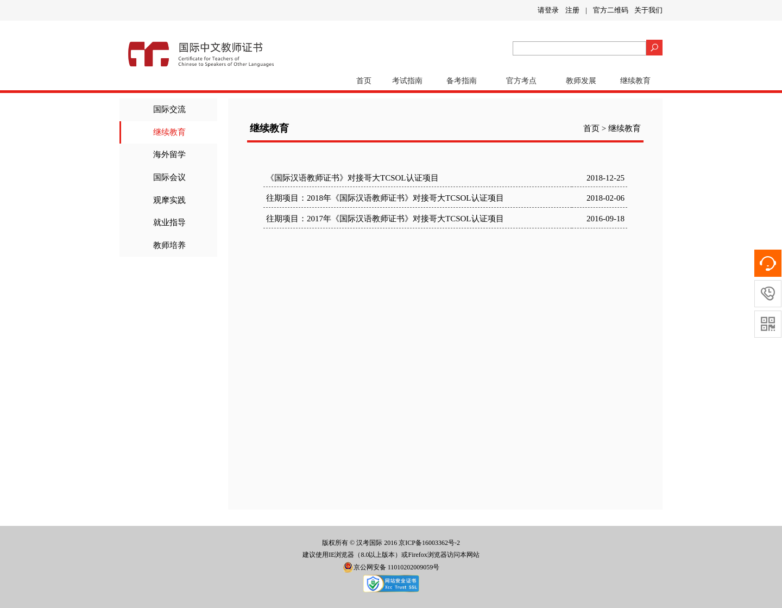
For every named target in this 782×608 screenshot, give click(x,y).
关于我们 (648, 10)
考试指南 (407, 81)
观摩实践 (169, 200)
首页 (363, 81)
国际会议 (169, 177)
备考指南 (461, 81)
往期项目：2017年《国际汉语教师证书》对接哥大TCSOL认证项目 (385, 218)
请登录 (548, 10)
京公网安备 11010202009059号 (391, 567)
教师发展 (581, 81)
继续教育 (635, 81)
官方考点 (521, 81)
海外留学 (169, 154)
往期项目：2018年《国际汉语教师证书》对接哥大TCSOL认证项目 (385, 198)
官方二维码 (610, 10)
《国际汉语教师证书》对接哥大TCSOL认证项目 (352, 177)
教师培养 (169, 245)
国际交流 (169, 109)
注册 (572, 10)
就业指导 (169, 222)
